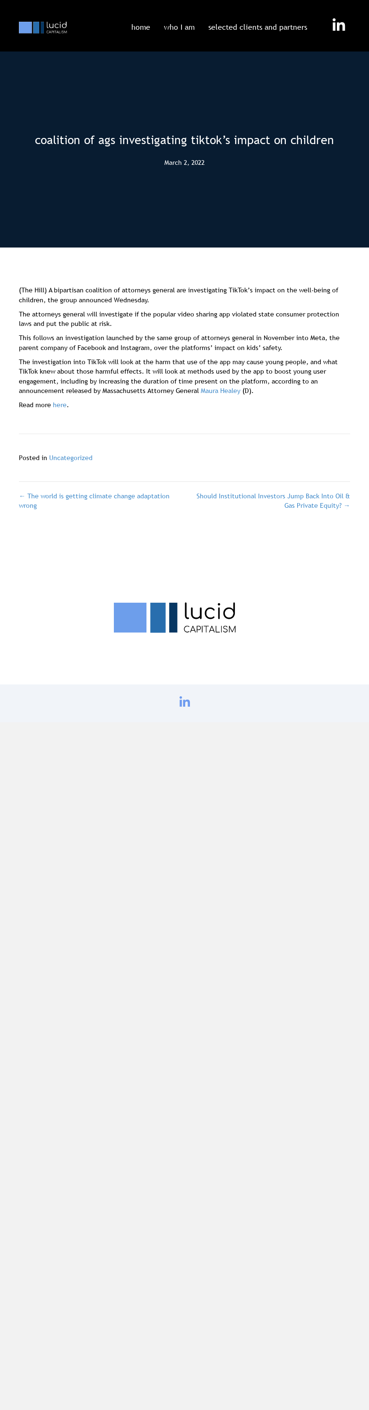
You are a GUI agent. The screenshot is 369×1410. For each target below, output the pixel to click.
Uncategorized (71, 457)
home (140, 27)
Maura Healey (220, 390)
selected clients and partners (257, 27)
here (60, 405)
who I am (179, 27)
